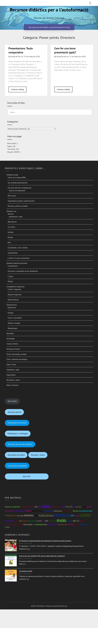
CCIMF (72, 515)
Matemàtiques (62, 515)
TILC (34, 524)
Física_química (83, 524)
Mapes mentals (52, 521)
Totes (68, 521)
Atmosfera (10, 333)
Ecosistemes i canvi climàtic (18, 248)
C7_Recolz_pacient (19, 511)
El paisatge (11, 338)
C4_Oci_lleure (52, 524)
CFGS (36, 506)
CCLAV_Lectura (45, 515)
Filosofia (39, 521)
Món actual (12, 196)
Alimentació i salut (15, 217)
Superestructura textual (37, 511)
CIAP (43, 521)
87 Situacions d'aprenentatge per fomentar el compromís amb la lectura (45, 541)
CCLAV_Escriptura (9, 511)
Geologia (16, 521)
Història (84, 506)
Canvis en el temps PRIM (17, 177)
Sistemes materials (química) (17, 263)
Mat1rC (36, 515)
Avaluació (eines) (14, 412)
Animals (10, 232)
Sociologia (7, 506)
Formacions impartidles (17, 465)
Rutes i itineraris (13, 385)
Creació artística (12, 344)
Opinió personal (32, 521)
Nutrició (11, 214)
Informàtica (61, 524)
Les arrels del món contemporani (19, 188)
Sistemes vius (11, 211)
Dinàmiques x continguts (18, 433)
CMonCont (70, 524)
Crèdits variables (27, 524)
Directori (77, 515)
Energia (10, 313)
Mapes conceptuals (48, 511)
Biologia (82, 521)
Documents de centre (16, 455)
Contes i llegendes (14, 289)
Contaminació (13, 266)
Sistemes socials (12, 175)
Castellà (85, 515)
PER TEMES (12, 401)
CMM (46, 521)
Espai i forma (11, 364)
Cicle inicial (78, 506)
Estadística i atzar (13, 370)
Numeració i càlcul (13, 380)
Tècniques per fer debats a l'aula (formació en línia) (49, 27)
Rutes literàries (13, 300)
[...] (29, 549)
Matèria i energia (14, 323)
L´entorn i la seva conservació (18, 258)
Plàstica (20, 524)
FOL (74, 506)
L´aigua (10, 276)
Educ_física (75, 511)
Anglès (61, 520)
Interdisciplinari (9, 521)
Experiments (11, 375)
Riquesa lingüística (15, 294)
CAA (66, 524)
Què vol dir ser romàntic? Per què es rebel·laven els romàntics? (42, 556)
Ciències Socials (58, 511)
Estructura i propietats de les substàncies (23, 271)
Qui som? (27, 476)
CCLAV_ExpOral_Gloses (10, 524)
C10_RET (88, 506)
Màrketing (76, 524)
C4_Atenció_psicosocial (27, 506)
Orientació (9, 515)
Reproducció (12, 222)
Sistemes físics (12, 305)
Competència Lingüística (15, 287)
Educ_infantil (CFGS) (67, 511)
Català (45, 505)
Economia (68, 506)
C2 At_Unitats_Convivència (85, 511)
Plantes (10, 237)
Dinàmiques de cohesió (17, 423)
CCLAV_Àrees (20, 515)
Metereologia (12, 328)
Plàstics (10, 281)
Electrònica (12, 307)
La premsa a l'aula (25, 571)
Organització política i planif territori (21, 201)
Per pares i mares (38, 455)
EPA (74, 521)
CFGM (71, 521)
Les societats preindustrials (17, 183)
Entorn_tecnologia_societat (16, 354)
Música (45, 524)
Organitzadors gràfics (56, 506)
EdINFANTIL (29, 515)
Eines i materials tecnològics (17, 359)
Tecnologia (39, 524)
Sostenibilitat (12, 253)
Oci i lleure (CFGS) (15, 506)
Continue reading (17, 89)
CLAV (77, 521)
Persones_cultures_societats (18, 206)
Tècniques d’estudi (13, 349)
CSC (63, 506)
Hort (9, 242)
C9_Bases (7, 527)
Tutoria (28, 510)
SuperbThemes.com (60, 606)
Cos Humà (11, 227)
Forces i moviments (15, 318)
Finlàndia (25, 521)
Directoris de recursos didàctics (20, 444)
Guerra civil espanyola (17, 190)
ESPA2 (20, 521)
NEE (39, 506)
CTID (15, 515)
